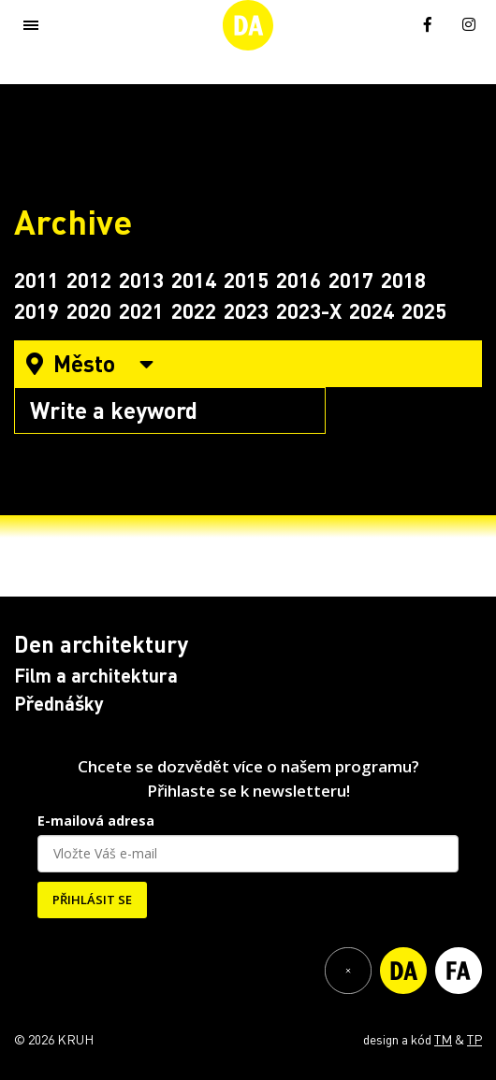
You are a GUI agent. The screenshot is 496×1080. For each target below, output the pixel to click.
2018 (403, 279)
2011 (36, 279)
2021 (141, 310)
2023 (246, 310)
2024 (371, 310)
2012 (88, 279)
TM (443, 1038)
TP (474, 1038)
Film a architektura (96, 675)
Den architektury (101, 643)
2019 (36, 310)
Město (89, 363)
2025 (423, 310)
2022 (193, 310)
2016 (298, 279)
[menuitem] (386, 23)
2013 (141, 279)
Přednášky (59, 703)
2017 (350, 279)
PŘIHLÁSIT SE (92, 899)
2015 (246, 279)
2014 (193, 279)
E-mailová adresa (95, 820)
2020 (88, 310)
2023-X (309, 310)
